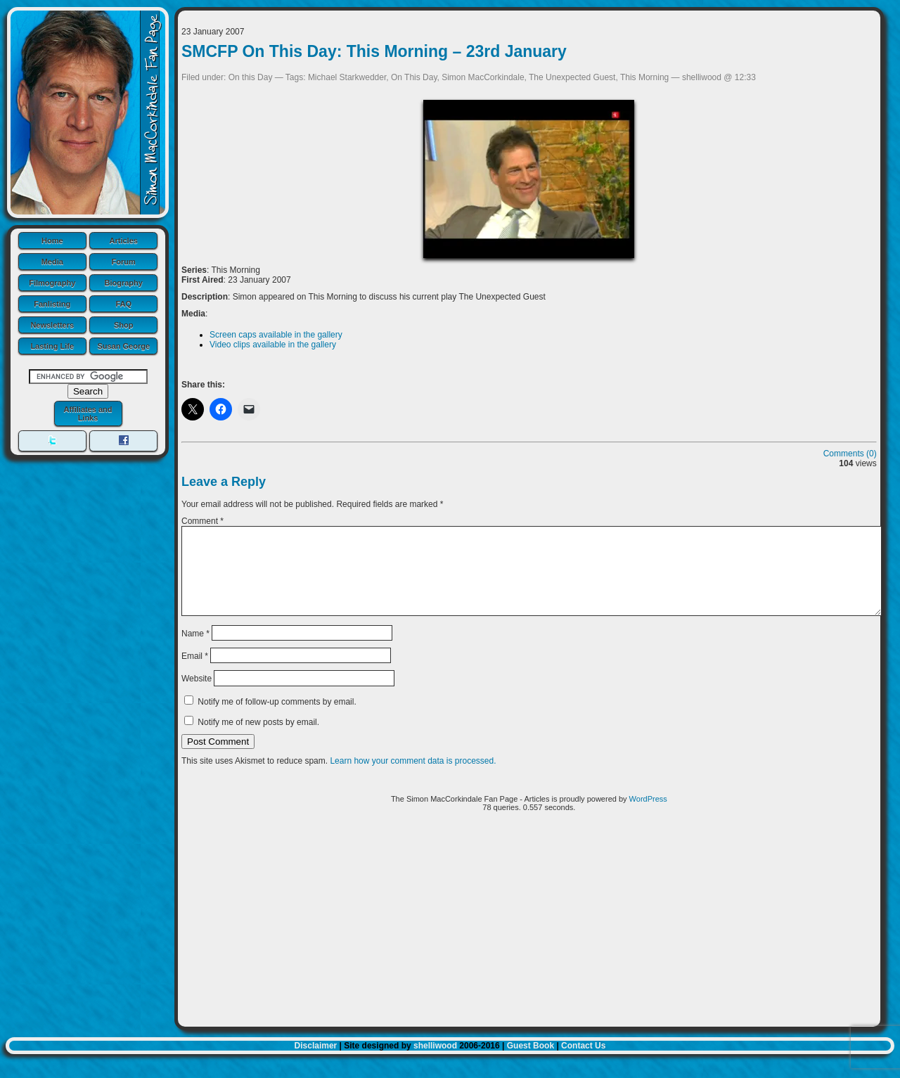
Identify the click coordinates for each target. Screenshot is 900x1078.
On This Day (414, 77)
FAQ (123, 304)
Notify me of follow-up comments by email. (277, 719)
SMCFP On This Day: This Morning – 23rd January (374, 51)
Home (52, 240)
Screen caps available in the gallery (276, 335)
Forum (124, 261)
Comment (202, 521)
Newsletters (52, 325)
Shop (124, 325)
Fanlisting (52, 304)
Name (195, 650)
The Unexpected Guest (572, 77)
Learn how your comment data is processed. (413, 778)
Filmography (52, 282)
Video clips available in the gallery (273, 344)
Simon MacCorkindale (483, 77)
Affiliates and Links (87, 413)
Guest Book (530, 1062)
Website (196, 695)
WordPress (648, 815)
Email (194, 673)
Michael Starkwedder (347, 77)
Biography (124, 282)
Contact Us (583, 1062)
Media (52, 261)
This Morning (644, 77)
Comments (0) (850, 453)
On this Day (251, 77)
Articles (124, 240)
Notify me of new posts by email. (258, 739)
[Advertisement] (529, 941)
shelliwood (435, 1062)
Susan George (123, 346)
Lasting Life (52, 346)
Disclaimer (316, 1062)
